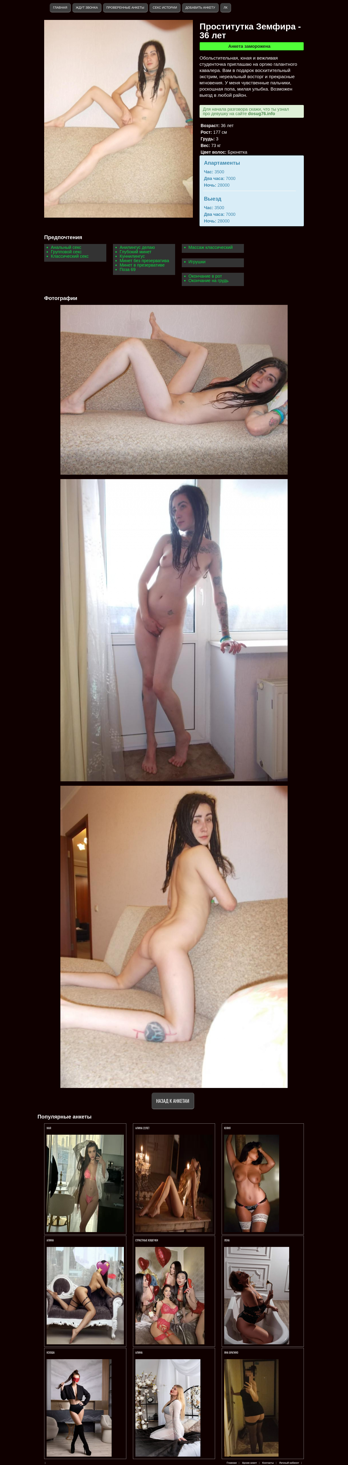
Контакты (268, 1462)
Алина (138, 1352)
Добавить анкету (200, 7)
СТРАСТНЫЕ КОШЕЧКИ (146, 1240)
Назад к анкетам (172, 1100)
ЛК (225, 7)
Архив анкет (249, 1462)
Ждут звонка (87, 7)
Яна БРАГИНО (231, 1352)
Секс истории (165, 7)
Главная (60, 7)
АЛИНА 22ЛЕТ (142, 1128)
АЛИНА (50, 1240)
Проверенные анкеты (125, 7)
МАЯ (49, 1128)
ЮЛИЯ (227, 1128)
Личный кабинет (289, 1462)
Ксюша (51, 1352)
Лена (227, 1240)
